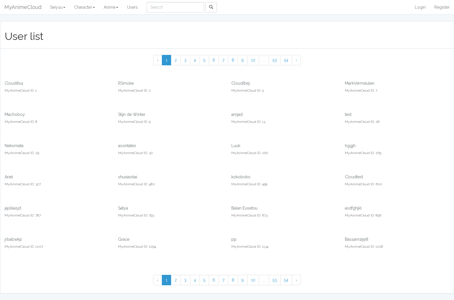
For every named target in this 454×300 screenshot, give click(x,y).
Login (420, 7)
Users (132, 7)
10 (253, 60)
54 (286, 60)
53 (274, 60)
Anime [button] (111, 7)
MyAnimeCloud (22, 7)
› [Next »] (296, 60)
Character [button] (84, 7)
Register (442, 7)
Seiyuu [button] (57, 7)
